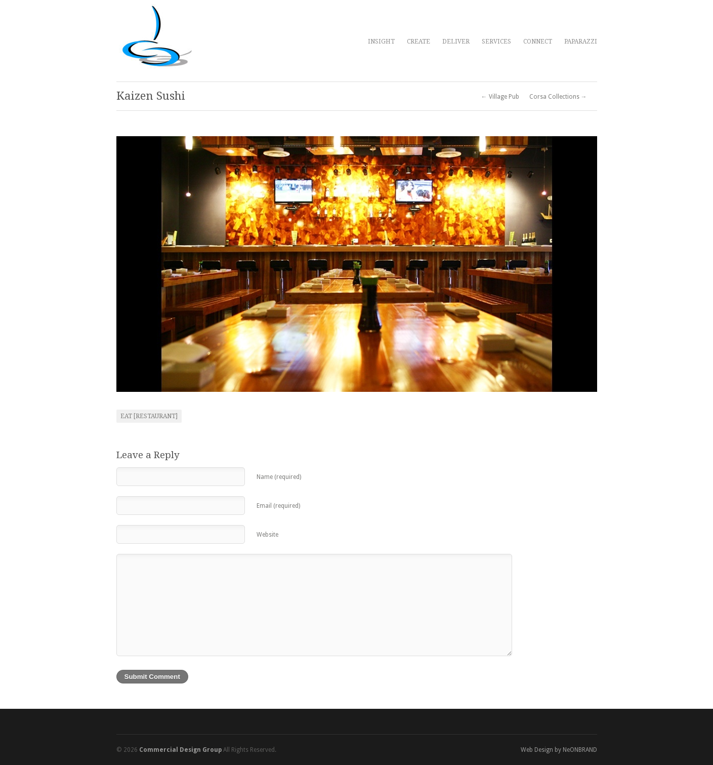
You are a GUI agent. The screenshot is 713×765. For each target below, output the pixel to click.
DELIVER (456, 41)
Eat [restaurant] (149, 416)
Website (267, 534)
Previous (130, 264)
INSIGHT (381, 41)
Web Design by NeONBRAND (559, 749)
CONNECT (537, 41)
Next (584, 264)
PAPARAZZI (580, 41)
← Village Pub (500, 97)
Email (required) (278, 505)
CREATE (418, 41)
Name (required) (279, 476)
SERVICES (496, 41)
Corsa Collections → (558, 97)
